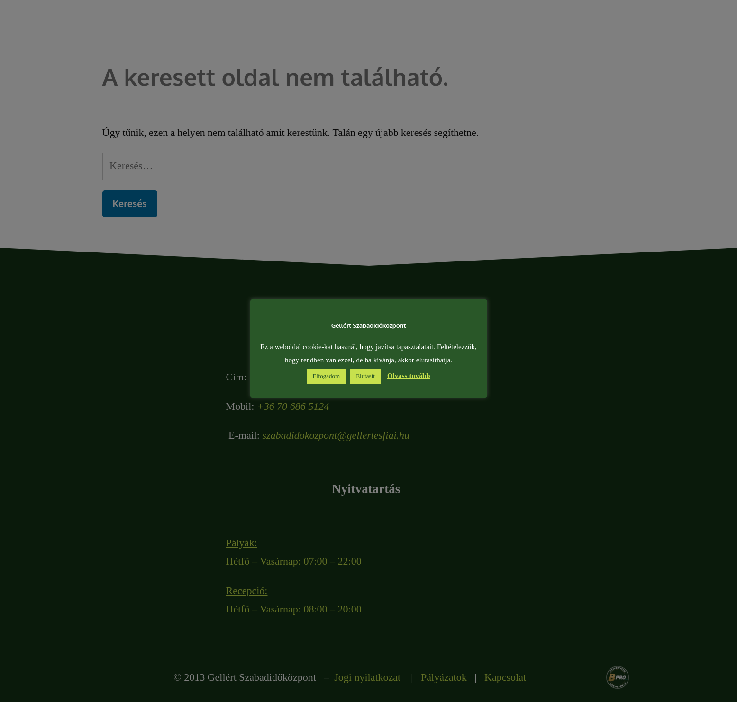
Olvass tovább (408, 375)
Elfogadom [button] (326, 376)
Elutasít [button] (365, 376)
